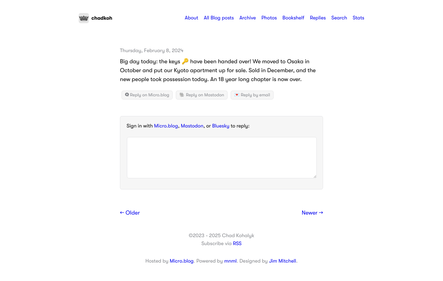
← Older (130, 213)
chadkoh (95, 18)
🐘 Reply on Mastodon (201, 95)
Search (339, 18)
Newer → (312, 213)
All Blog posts (219, 18)
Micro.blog (166, 126)
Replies (318, 18)
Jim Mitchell (282, 261)
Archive (247, 18)
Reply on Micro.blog (147, 95)
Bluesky (220, 126)
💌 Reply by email (252, 95)
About (191, 18)
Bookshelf (293, 18)
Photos (269, 18)
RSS (237, 243)
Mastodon (192, 126)
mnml (230, 261)
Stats (358, 18)
